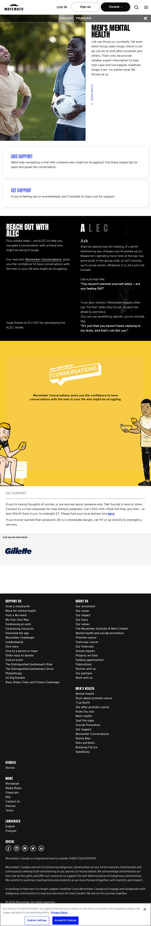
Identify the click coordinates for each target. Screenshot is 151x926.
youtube (25, 848)
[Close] (144, 909)
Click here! (16, 848)
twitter (33, 848)
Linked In (41, 848)
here (111, 513)
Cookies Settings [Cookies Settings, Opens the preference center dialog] (37, 920)
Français (83, 18)
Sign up (85, 7)
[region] (75, 914)
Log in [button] (62, 7)
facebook (8, 848)
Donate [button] (115, 8)
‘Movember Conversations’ (43, 259)
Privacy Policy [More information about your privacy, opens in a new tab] (59, 912)
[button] (146, 7)
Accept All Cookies (65, 920)
